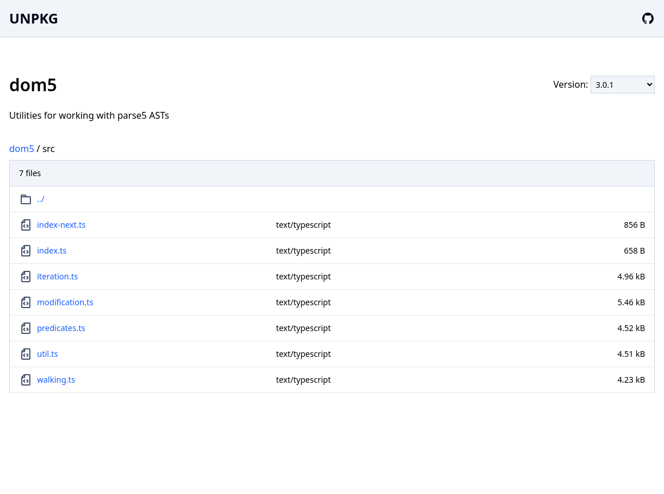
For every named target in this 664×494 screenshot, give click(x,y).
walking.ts (56, 379)
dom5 (21, 148)
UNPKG (33, 18)
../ (41, 198)
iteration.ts (57, 276)
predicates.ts (61, 327)
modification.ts (65, 302)
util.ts (47, 353)
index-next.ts (61, 224)
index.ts (52, 250)
